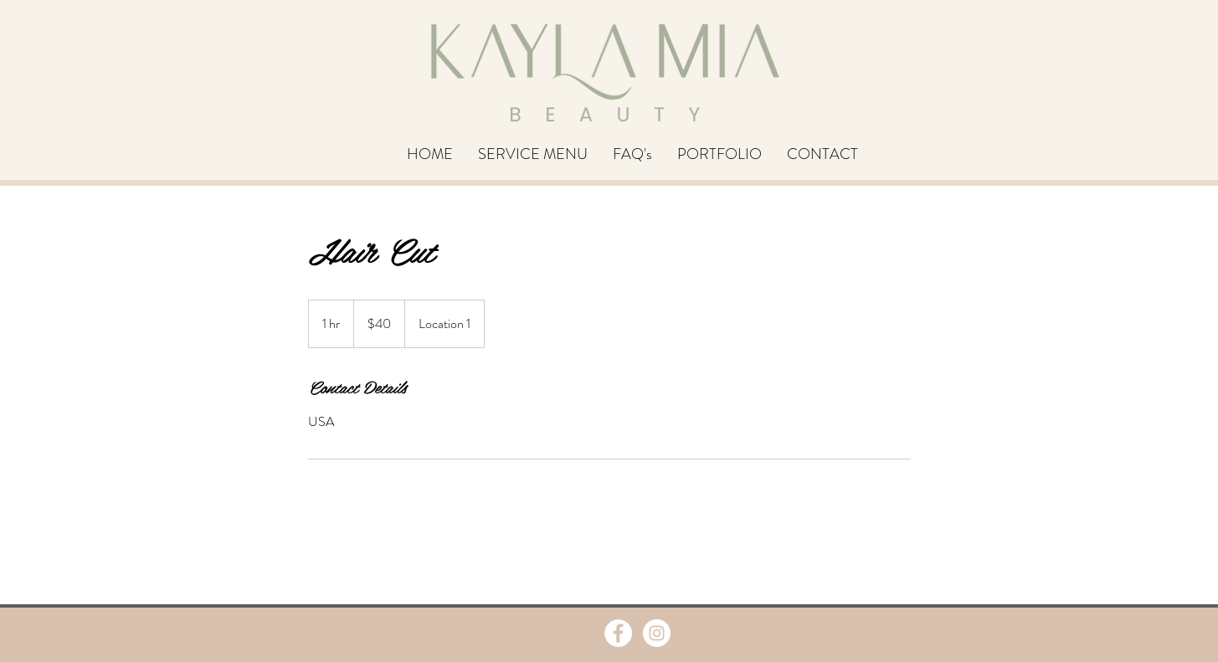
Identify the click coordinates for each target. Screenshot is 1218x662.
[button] (532, 154)
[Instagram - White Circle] (657, 633)
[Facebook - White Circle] (618, 633)
